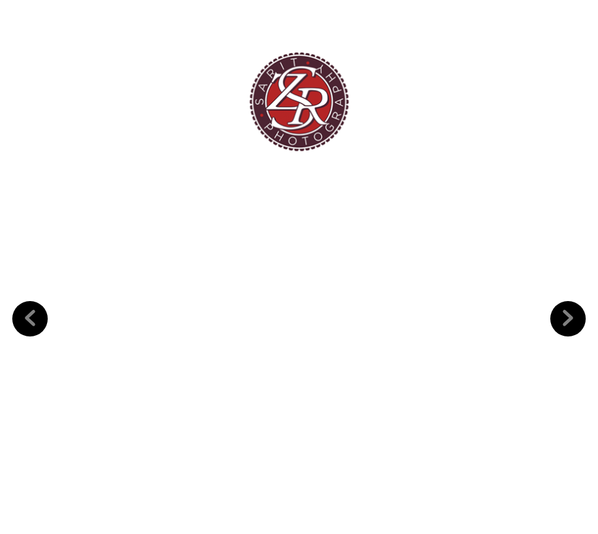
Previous (30, 297)
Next (568, 297)
